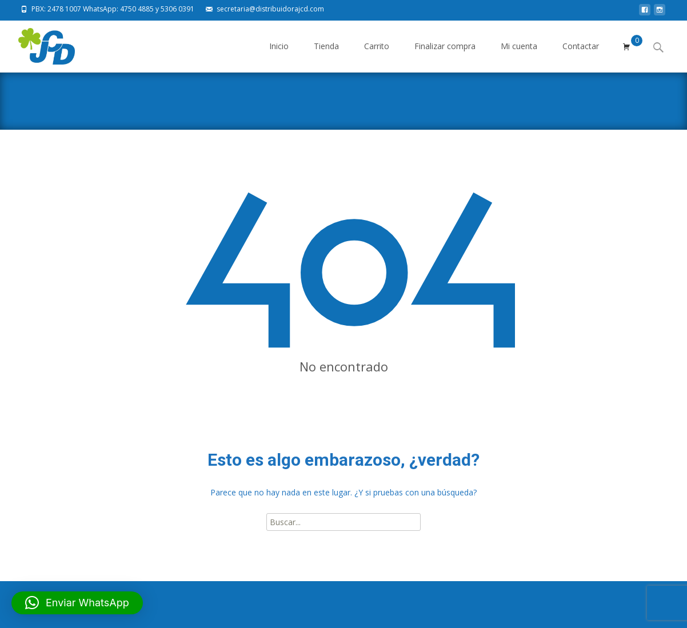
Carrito (376, 56)
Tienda (326, 56)
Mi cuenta (519, 56)
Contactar (580, 56)
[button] (77, 602)
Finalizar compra (445, 56)
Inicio (279, 56)
